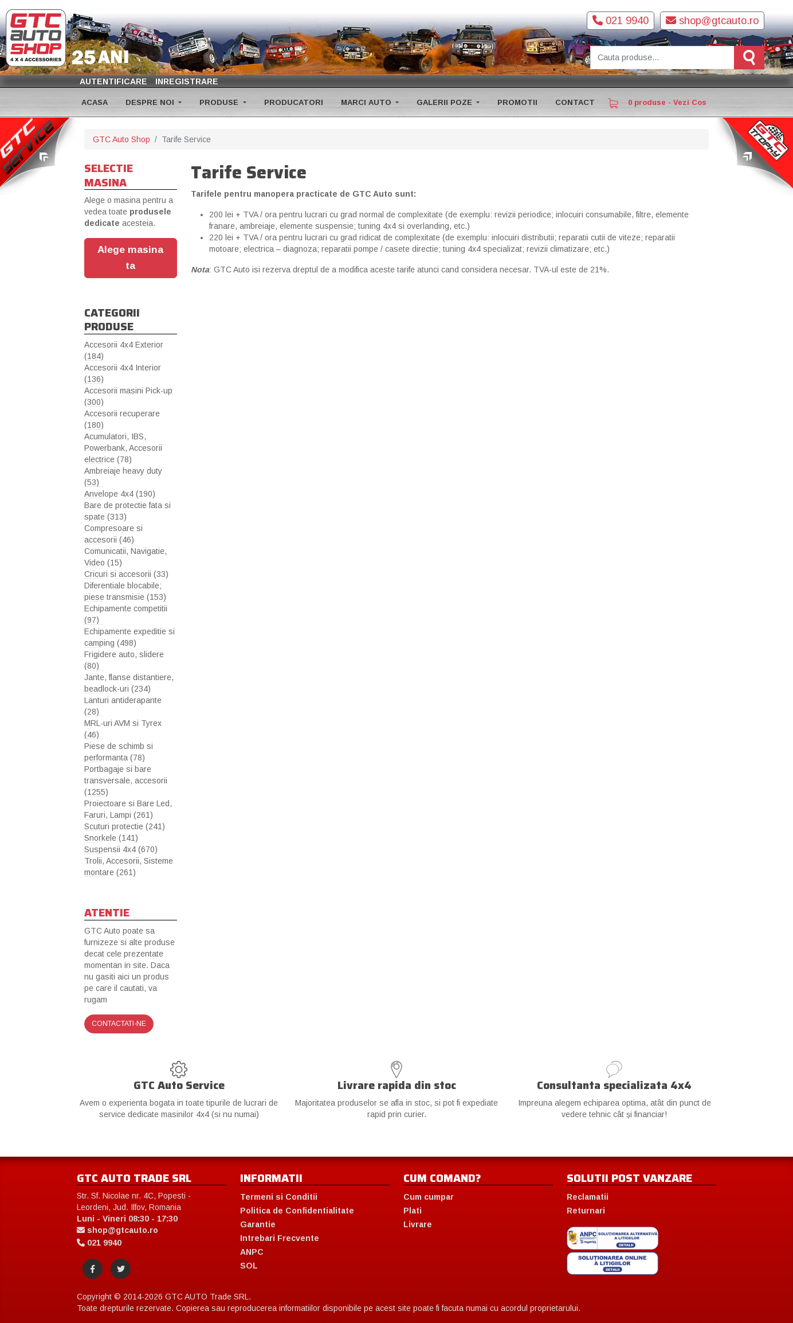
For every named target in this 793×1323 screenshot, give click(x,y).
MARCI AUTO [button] (367, 102)
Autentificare (113, 81)
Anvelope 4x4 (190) (119, 493)
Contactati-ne (119, 1024)
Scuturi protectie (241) (124, 826)
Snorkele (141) (111, 837)
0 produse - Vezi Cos (657, 103)
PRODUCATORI (293, 102)
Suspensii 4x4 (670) (121, 849)
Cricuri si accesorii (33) (126, 574)
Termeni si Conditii (278, 1196)
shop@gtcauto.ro (712, 20)
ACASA (94, 102)
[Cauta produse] (662, 57)
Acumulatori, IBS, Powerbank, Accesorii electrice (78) (123, 448)
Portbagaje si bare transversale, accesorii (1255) (125, 780)
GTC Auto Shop (121, 139)
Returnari (586, 1210)
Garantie (258, 1224)
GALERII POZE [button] (445, 102)
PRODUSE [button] (220, 102)
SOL (249, 1265)
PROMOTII (517, 102)
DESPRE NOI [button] (150, 102)
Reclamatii (588, 1196)
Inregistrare (186, 81)
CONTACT (575, 102)
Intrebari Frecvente (279, 1238)
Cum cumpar (428, 1196)
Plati (412, 1210)
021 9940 (620, 20)
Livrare (417, 1224)
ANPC (252, 1251)
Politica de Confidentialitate (297, 1210)
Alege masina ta (130, 257)
